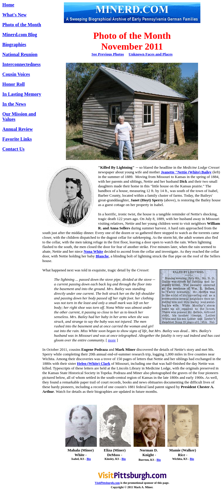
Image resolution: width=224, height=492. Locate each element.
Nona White (93, 251)
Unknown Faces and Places (151, 54)
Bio (89, 458)
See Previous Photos (108, 54)
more (112, 340)
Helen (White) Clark (93, 363)
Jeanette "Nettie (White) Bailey (186, 172)
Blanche (102, 256)
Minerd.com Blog (19, 34)
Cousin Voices (16, 74)
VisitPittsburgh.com (107, 482)
